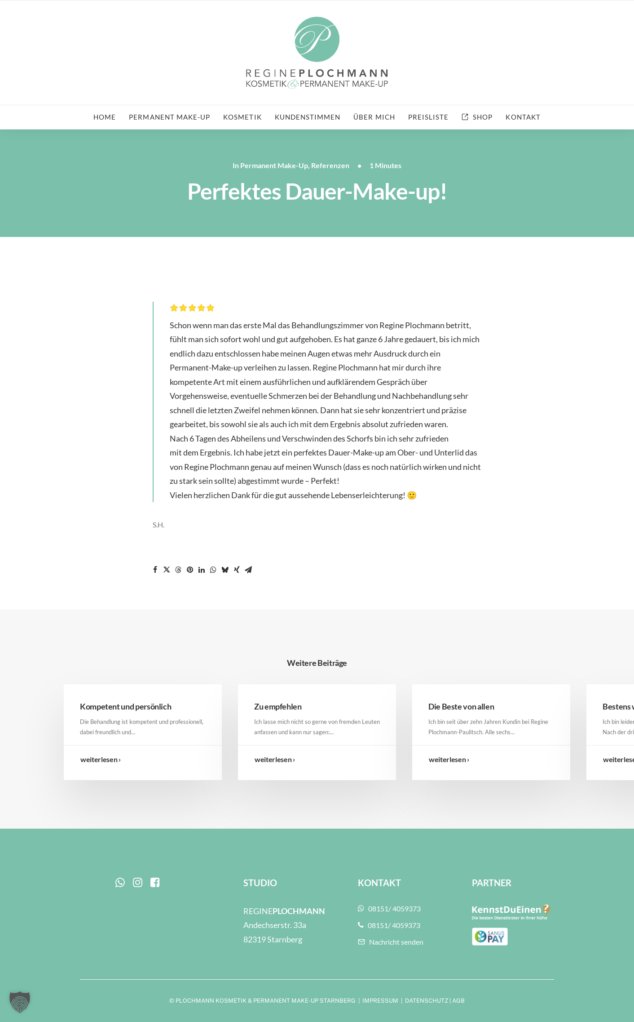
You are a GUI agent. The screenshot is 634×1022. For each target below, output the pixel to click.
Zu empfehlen (278, 706)
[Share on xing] (236, 569)
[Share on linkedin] (201, 569)
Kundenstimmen (308, 117)
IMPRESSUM (380, 1000)
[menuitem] (107, 117)
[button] (120, 884)
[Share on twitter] (166, 569)
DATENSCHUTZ (426, 1000)
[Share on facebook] (155, 569)
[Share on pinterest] (190, 569)
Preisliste (428, 117)
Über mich (374, 117)
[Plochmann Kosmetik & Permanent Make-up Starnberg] (316, 53)
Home (104, 117)
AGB (458, 1000)
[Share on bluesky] (225, 569)
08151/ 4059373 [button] (389, 908)
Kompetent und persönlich (125, 706)
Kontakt (523, 117)
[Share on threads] (178, 569)
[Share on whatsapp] (213, 569)
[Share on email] (248, 569)
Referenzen (330, 165)
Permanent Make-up (169, 117)
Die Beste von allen (461, 706)
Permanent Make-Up (274, 165)
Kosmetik (242, 117)
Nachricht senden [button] (390, 941)
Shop (483, 117)
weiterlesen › (100, 759)
